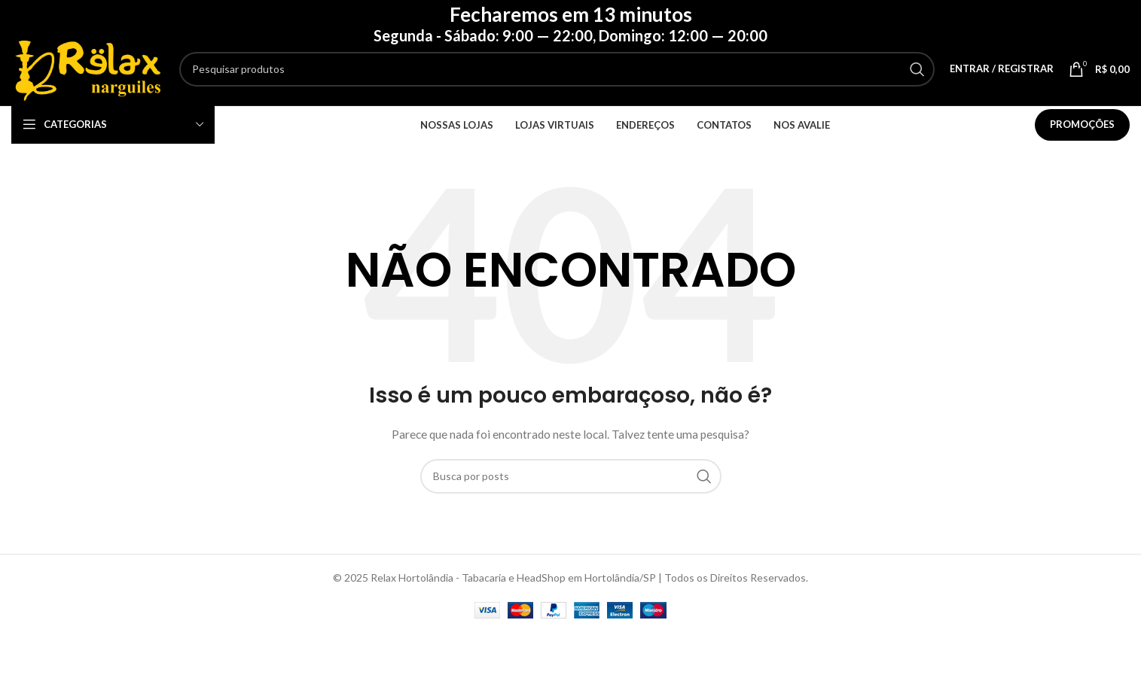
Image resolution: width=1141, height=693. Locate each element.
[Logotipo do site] (93, 69)
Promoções (1082, 129)
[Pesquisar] (563, 70)
